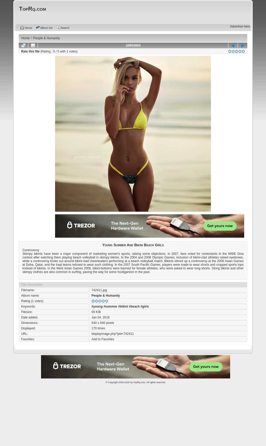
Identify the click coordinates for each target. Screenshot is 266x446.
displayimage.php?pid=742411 (112, 334)
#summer (110, 306)
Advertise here (240, 26)
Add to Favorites (102, 339)
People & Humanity (105, 295)
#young (97, 306)
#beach (134, 306)
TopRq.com (139, 382)
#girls (145, 306)
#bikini (123, 306)
